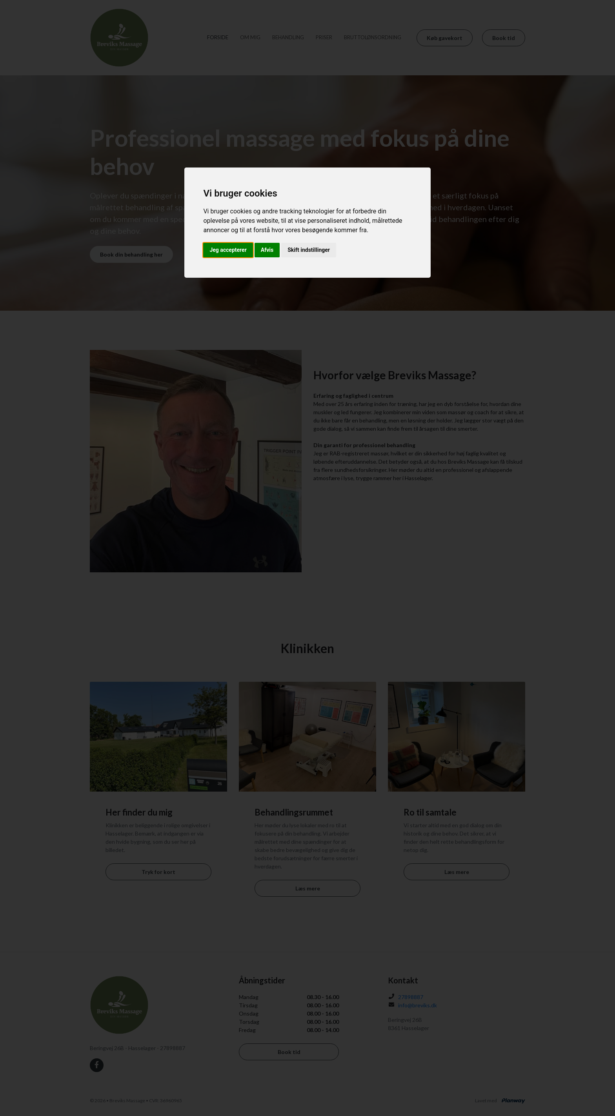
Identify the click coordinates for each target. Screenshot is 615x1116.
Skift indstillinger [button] (308, 250)
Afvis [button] (267, 250)
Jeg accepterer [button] (227, 250)
